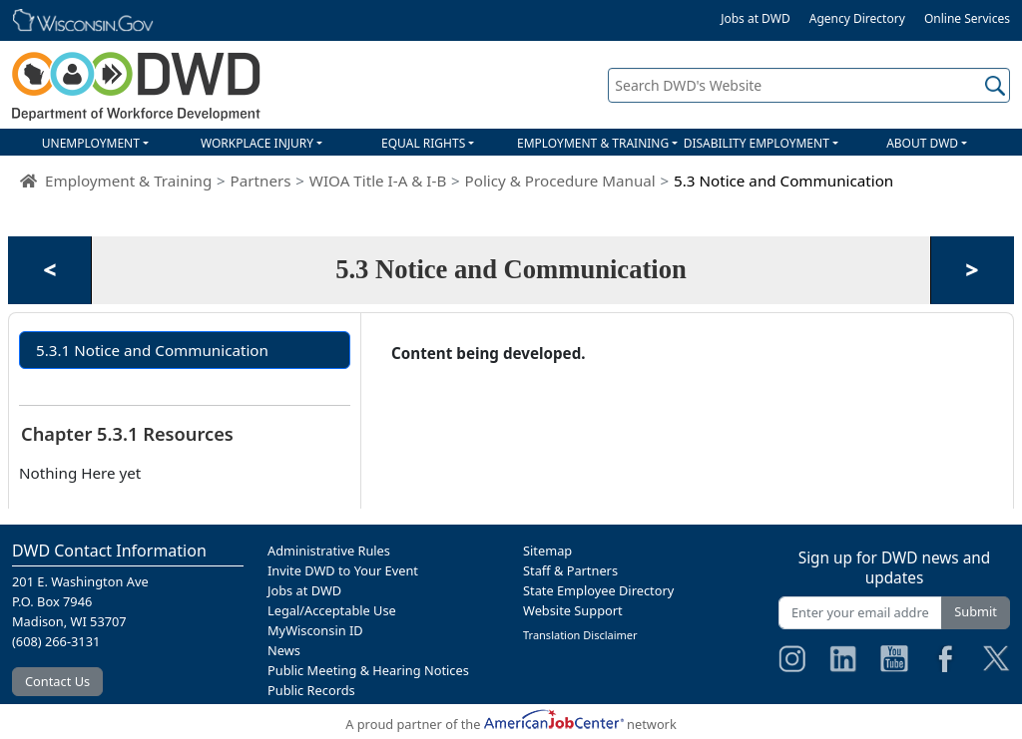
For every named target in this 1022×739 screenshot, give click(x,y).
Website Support (573, 610)
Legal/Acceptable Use (331, 610)
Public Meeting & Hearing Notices (368, 670)
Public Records (311, 690)
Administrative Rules (328, 550)
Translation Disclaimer (580, 634)
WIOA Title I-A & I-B (377, 180)
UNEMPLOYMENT (91, 143)
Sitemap (547, 550)
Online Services (967, 18)
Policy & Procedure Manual (560, 180)
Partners (261, 180)
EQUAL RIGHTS (423, 143)
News (283, 650)
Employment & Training (128, 180)
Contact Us (57, 681)
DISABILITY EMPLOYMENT (756, 143)
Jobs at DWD (755, 18)
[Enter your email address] (860, 612)
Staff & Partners (570, 570)
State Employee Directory (598, 590)
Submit (975, 611)
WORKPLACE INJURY (257, 143)
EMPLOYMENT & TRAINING (593, 143)
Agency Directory (857, 18)
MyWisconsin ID (315, 630)
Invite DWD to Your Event (342, 570)
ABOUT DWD (922, 143)
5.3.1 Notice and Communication (152, 350)
